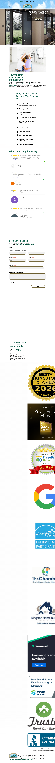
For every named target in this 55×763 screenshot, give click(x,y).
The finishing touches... (25, 135)
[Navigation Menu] (9, 6)
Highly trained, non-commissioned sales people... (27, 104)
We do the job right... (24, 132)
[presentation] (18, 286)
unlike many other (25, 84)
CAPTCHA (11, 282)
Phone (12, 257)
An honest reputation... (25, 144)
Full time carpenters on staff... (27, 118)
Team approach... (23, 109)
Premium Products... (24, 128)
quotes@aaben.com (19, 351)
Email (31, 257)
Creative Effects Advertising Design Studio (21, 759)
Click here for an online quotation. (24, 244)
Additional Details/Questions (16, 272)
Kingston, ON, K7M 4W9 (16, 346)
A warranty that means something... (25, 139)
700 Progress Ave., (22, 345)
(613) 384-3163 (16, 349)
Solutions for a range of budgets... (25, 113)
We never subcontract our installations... (26, 122)
